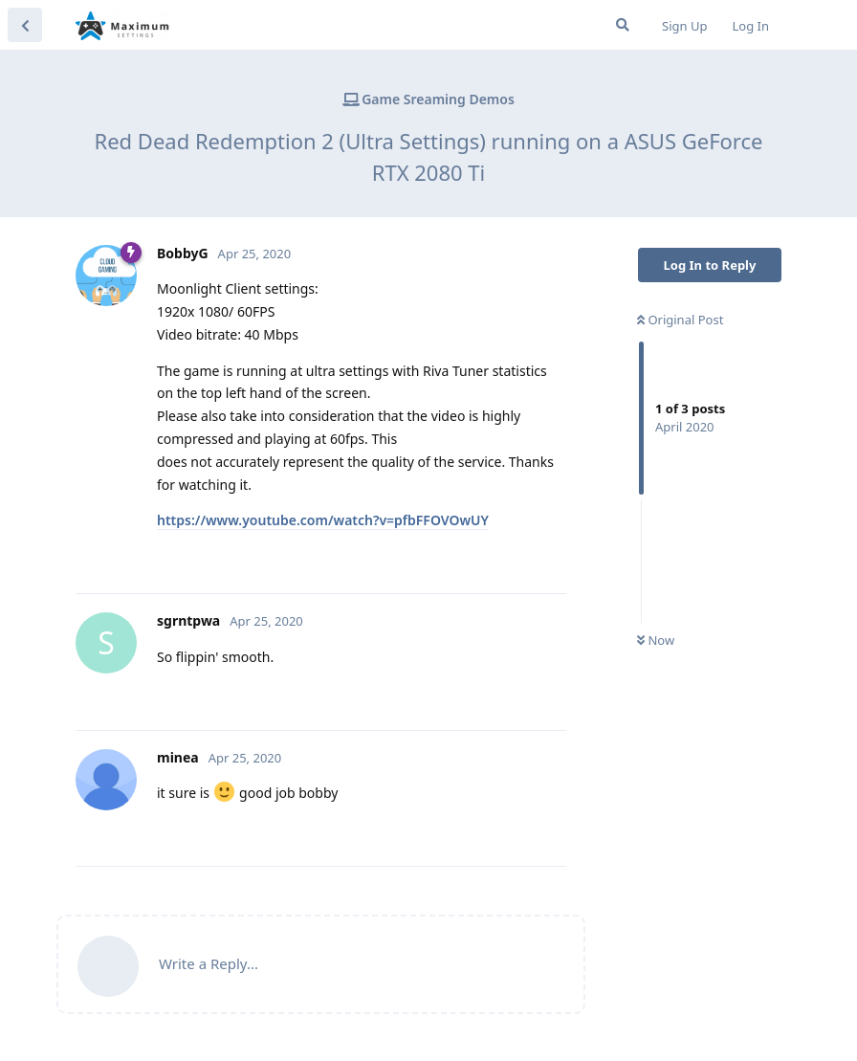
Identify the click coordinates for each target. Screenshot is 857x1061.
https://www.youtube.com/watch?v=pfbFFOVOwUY (323, 520)
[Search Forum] (622, 25)
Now (655, 640)
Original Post (680, 319)
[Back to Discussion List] (25, 25)
